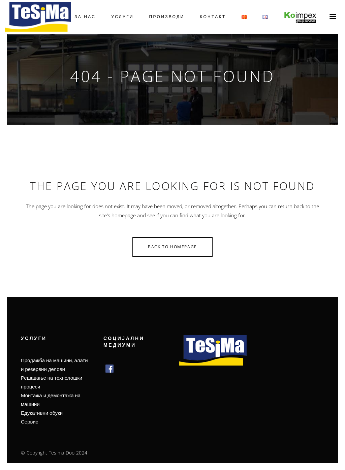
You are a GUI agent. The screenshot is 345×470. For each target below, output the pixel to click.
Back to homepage (172, 247)
